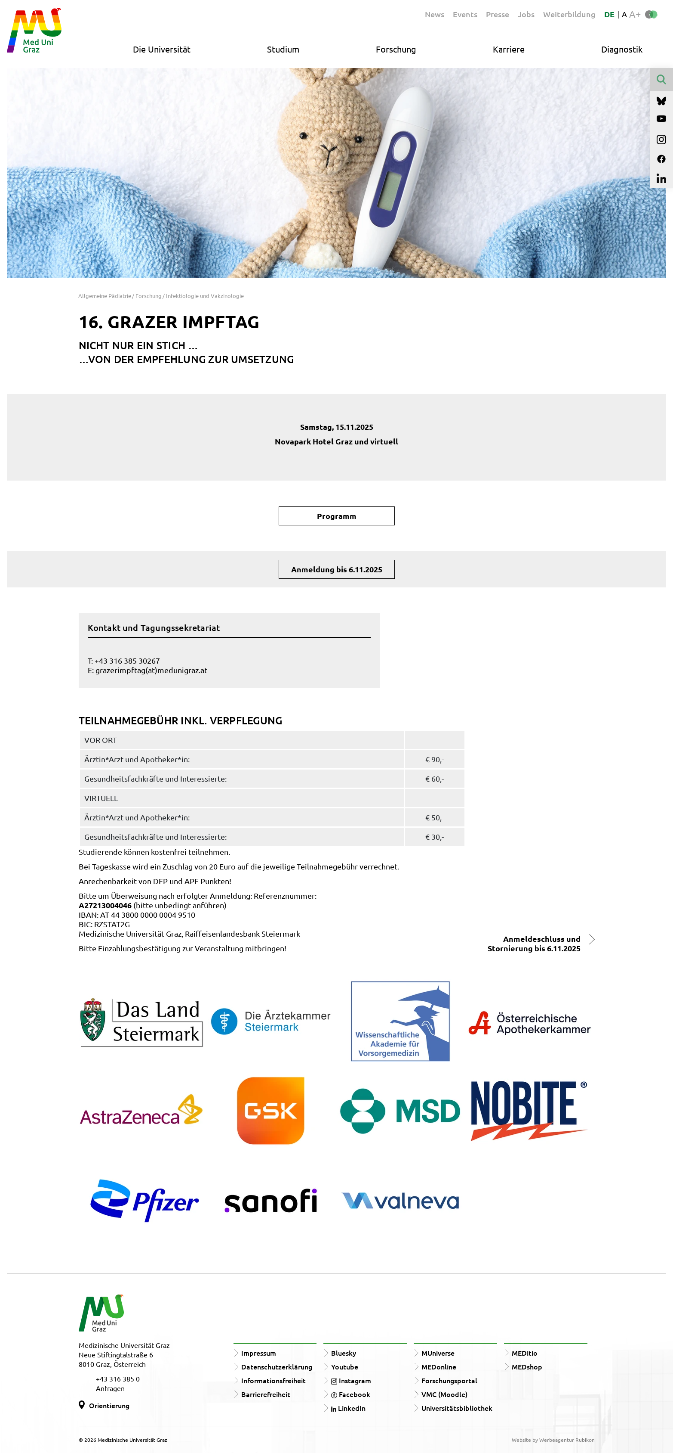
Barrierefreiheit (265, 1394)
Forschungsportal (449, 1380)
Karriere (509, 48)
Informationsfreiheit (273, 1380)
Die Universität (162, 48)
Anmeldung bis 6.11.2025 (336, 569)
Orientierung (109, 1405)
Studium (283, 48)
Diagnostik (621, 48)
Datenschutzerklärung (276, 1366)
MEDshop (527, 1366)
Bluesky (343, 1352)
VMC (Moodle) (444, 1394)
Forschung (396, 48)
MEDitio (525, 1352)
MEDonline (438, 1366)
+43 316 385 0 (118, 1378)
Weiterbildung (569, 14)
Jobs (526, 14)
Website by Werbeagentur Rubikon (553, 1439)
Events (465, 14)
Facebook (350, 1394)
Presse (497, 14)
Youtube (344, 1366)
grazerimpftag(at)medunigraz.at (151, 669)
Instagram (351, 1380)
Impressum (258, 1352)
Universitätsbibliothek (456, 1408)
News (434, 14)
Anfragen (110, 1388)
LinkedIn (348, 1408)
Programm (336, 516)
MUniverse (438, 1352)
